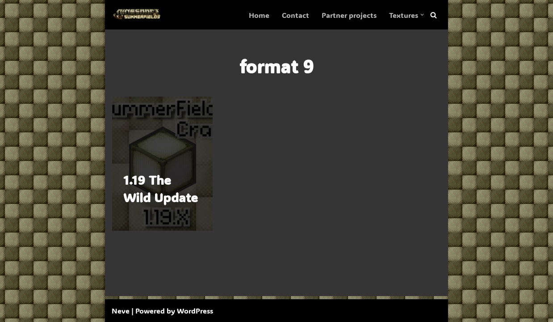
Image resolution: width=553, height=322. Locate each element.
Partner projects (349, 15)
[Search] (433, 15)
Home (259, 15)
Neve (121, 310)
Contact (295, 15)
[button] (422, 15)
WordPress (195, 310)
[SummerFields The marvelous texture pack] (138, 14)
